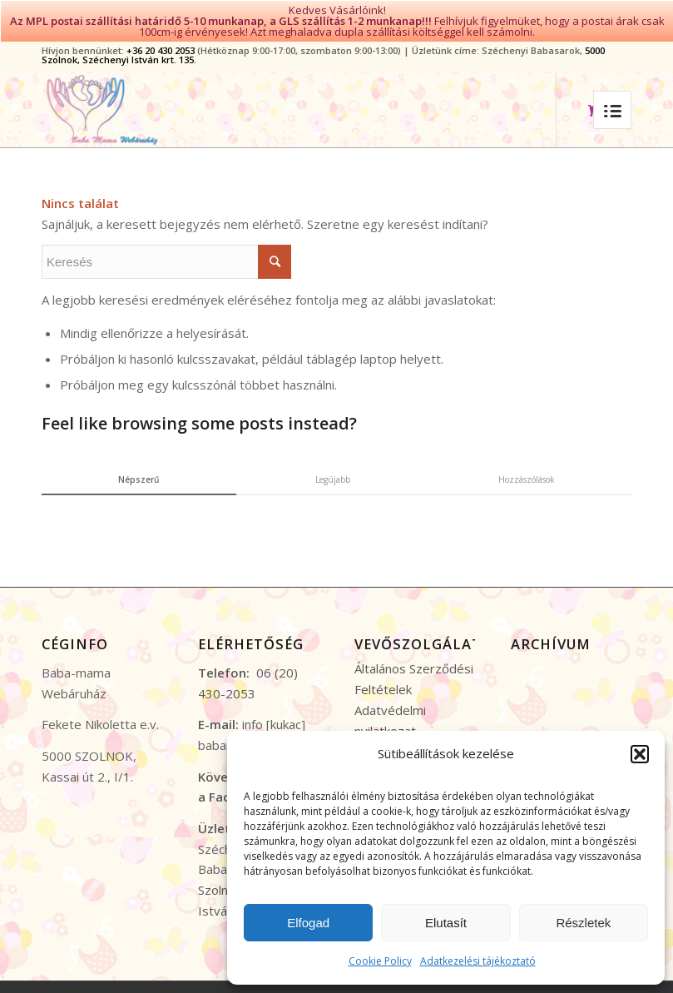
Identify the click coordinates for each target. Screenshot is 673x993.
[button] (639, 754)
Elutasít (446, 923)
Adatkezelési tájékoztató (478, 961)
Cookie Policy (380, 961)
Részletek (583, 923)
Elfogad (308, 923)
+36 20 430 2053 (160, 45)
